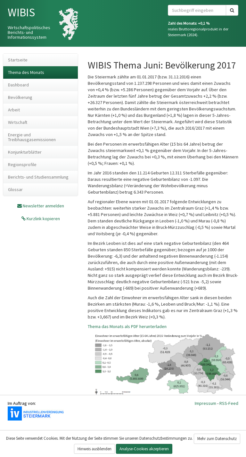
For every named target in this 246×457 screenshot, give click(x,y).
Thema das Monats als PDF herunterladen (127, 326)
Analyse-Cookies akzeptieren (144, 449)
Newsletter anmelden (43, 206)
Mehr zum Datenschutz (217, 438)
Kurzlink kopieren (43, 218)
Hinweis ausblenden (94, 449)
